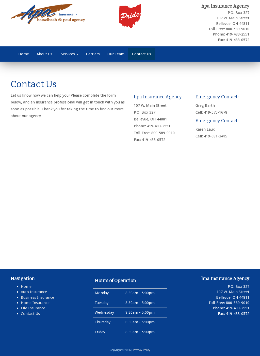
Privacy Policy (141, 349)
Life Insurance (33, 308)
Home (23, 54)
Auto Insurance (34, 292)
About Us (44, 54)
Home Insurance (35, 302)
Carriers (93, 54)
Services (69, 54)
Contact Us (141, 54)
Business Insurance (37, 297)
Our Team (115, 54)
